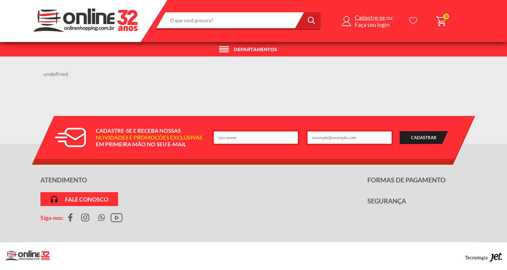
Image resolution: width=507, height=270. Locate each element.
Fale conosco (79, 199)
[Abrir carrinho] (441, 21)
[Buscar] (308, 20)
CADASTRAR (424, 137)
